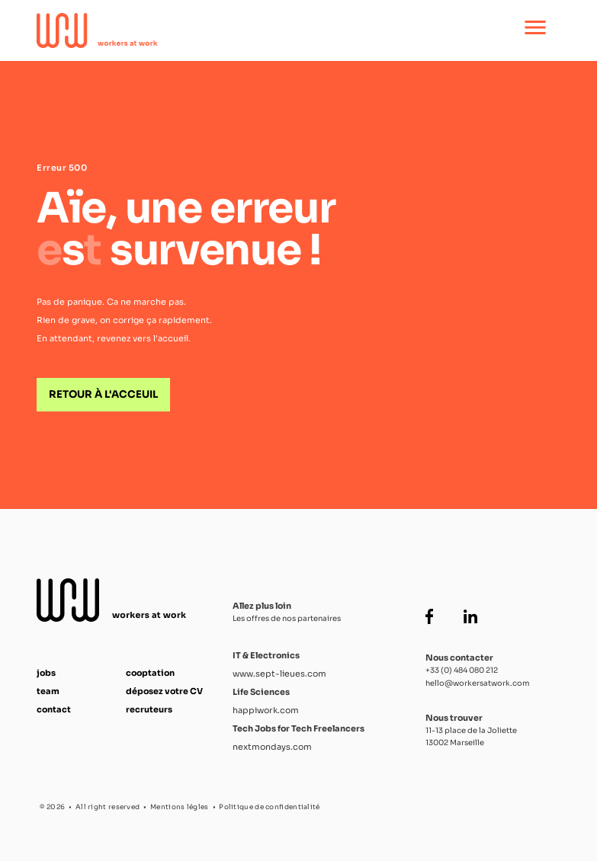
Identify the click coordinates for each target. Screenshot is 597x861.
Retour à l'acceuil (103, 394)
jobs (46, 672)
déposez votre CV (164, 691)
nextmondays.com (272, 746)
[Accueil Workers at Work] (248, 30)
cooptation (150, 672)
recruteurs (149, 709)
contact (54, 709)
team (48, 691)
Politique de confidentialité (269, 806)
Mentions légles (179, 806)
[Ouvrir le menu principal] (535, 30)
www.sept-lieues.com (279, 673)
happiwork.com (266, 710)
